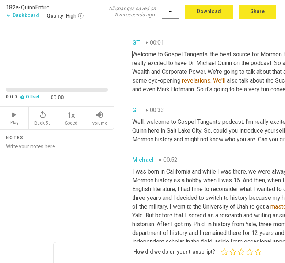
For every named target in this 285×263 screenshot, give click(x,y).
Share (257, 11)
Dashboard (22, 15)
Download (209, 11)
